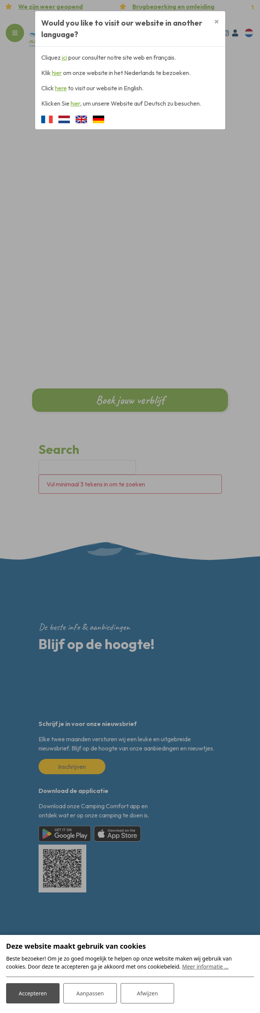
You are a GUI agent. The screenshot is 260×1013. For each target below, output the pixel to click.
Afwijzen (147, 993)
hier (57, 73)
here (61, 88)
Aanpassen (90, 993)
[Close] (216, 21)
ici (64, 57)
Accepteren (33, 993)
